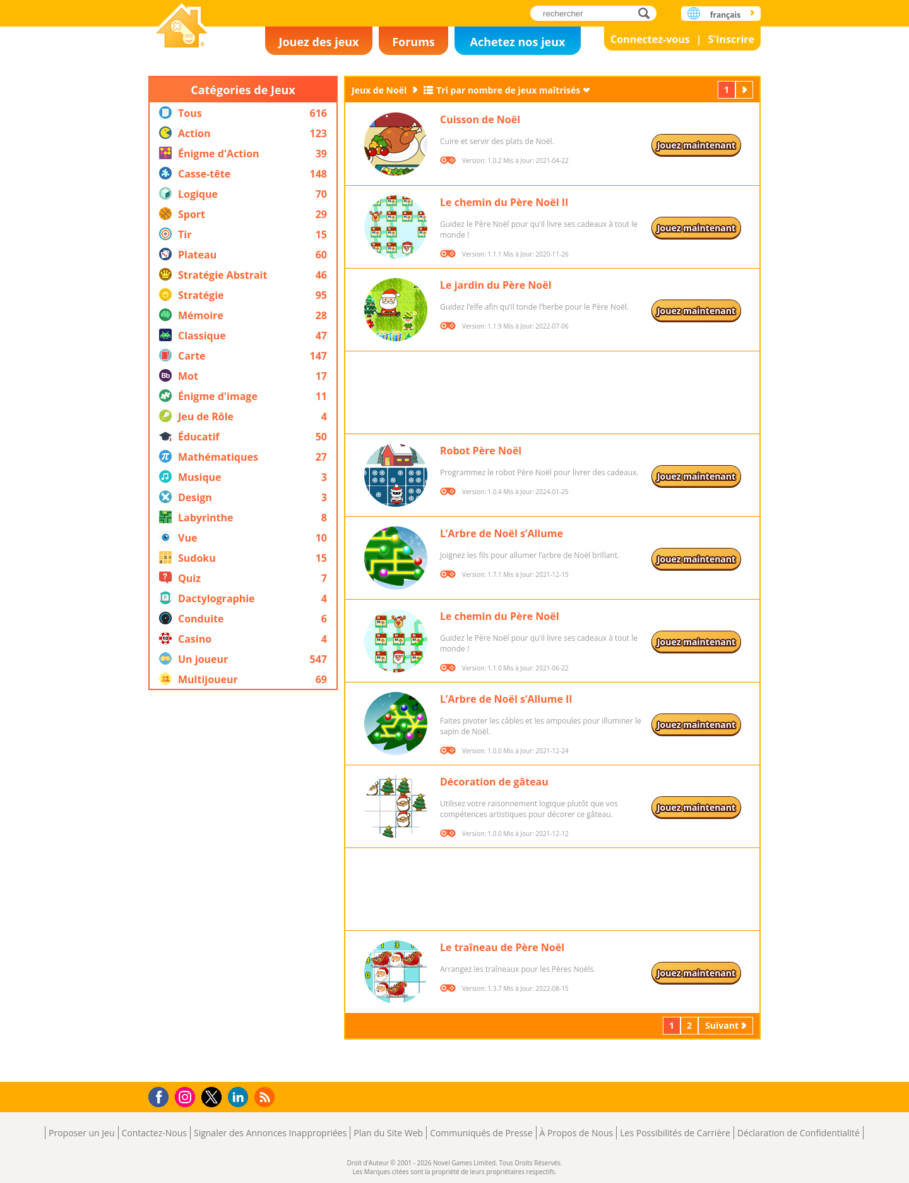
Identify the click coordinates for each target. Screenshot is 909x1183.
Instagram (187, 1096)
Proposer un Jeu (81, 1133)
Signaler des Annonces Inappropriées (270, 1133)
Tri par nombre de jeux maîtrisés (508, 90)
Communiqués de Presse (481, 1133)
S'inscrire (731, 39)
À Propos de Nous (577, 1133)
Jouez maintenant (696, 145)
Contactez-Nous (154, 1133)
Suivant (745, 89)
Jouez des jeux (318, 41)
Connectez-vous (650, 39)
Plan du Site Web (388, 1133)
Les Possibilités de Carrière (675, 1133)
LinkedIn (240, 1097)
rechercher (647, 13)
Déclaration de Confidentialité (798, 1133)
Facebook (162, 1095)
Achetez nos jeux (517, 41)
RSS (266, 1096)
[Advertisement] (243, 886)
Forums (413, 41)
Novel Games (180, 54)
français (725, 14)
